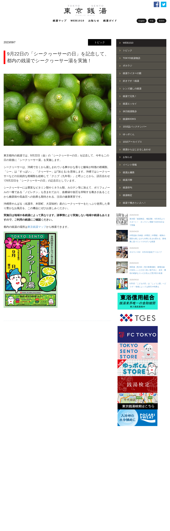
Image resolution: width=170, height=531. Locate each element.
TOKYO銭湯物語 (131, 58)
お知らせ (93, 20)
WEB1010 (77, 20)
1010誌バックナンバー (135, 126)
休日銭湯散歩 (130, 111)
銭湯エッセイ (130, 103)
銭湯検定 (127, 195)
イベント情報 (130, 164)
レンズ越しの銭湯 (132, 88)
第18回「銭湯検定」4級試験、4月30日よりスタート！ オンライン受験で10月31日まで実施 (147, 222)
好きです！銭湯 (131, 81)
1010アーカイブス (132, 141)
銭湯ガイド (110, 20)
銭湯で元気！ (130, 96)
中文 (152, 21)
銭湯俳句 (127, 187)
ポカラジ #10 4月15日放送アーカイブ (145, 252)
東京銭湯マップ (37, 226)
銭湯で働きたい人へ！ (134, 202)
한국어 (161, 21)
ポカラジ (127, 65)
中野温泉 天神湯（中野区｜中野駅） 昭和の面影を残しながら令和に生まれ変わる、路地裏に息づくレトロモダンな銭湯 (147, 238)
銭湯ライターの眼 (132, 73)
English (142, 21)
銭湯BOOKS (129, 119)
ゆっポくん (128, 134)
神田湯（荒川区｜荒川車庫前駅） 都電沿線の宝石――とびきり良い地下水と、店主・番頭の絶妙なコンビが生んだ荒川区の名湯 (147, 270)
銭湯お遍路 (128, 172)
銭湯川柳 (127, 179)
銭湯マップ (60, 20)
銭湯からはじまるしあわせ (137, 149)
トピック (99, 42)
